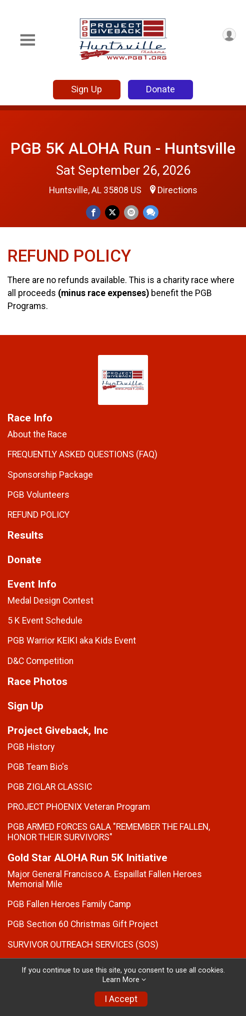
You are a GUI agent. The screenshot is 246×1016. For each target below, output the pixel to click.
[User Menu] (229, 34)
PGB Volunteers (39, 495)
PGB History (31, 747)
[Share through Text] (150, 212)
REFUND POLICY (39, 515)
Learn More (121, 980)
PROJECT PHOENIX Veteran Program (79, 807)
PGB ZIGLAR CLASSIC (50, 787)
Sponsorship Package (50, 475)
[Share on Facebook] (93, 212)
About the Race (37, 434)
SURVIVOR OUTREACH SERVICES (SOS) (83, 945)
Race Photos (38, 681)
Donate (160, 89)
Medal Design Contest (51, 601)
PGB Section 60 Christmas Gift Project (83, 924)
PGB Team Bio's (38, 767)
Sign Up (86, 89)
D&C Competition (41, 661)
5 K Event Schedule (45, 621)
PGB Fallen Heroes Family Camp (69, 904)
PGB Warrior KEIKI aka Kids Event (72, 641)
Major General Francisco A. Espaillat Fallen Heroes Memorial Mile (105, 879)
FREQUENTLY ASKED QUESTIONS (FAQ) (83, 454)
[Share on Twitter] (112, 212)
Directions (178, 190)
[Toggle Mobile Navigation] (28, 40)
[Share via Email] (131, 212)
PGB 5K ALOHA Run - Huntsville (123, 148)
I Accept (121, 999)
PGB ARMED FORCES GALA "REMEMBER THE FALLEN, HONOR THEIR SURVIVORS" (109, 832)
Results (26, 535)
